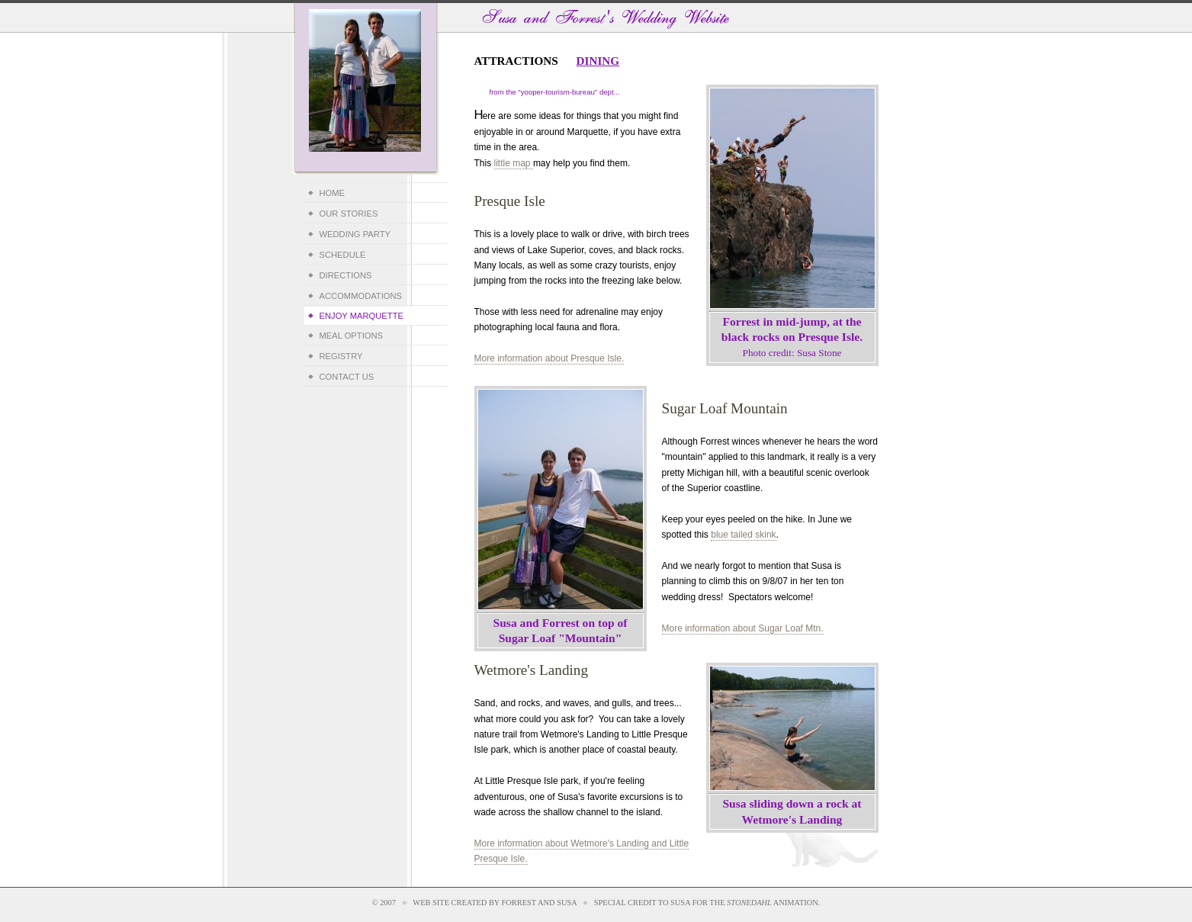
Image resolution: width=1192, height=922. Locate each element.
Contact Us (347, 376)
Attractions (516, 60)
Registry (341, 356)
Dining (598, 60)
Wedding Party (355, 234)
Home (332, 193)
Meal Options (352, 335)
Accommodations (361, 295)
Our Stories (349, 213)
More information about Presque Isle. (549, 358)
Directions (346, 275)
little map (513, 163)
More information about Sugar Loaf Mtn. (743, 628)
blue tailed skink (743, 534)
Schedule (343, 254)
